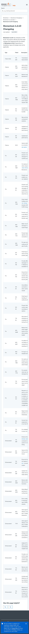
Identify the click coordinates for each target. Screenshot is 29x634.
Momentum (6, 18)
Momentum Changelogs (16, 18)
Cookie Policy (15, 628)
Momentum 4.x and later (9, 19)
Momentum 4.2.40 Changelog (10, 21)
